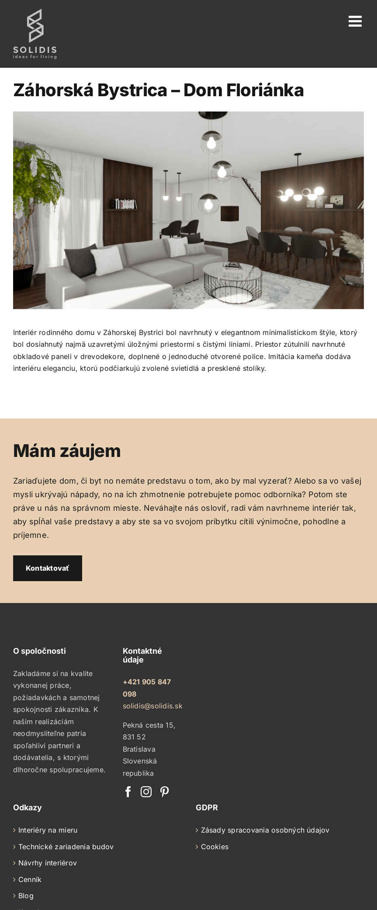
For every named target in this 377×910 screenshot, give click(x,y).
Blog (26, 895)
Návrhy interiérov (47, 862)
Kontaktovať (47, 568)
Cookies (215, 846)
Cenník (30, 879)
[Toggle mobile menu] (356, 20)
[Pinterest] (164, 791)
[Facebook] (128, 791)
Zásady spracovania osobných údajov (265, 830)
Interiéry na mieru (47, 830)
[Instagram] (146, 791)
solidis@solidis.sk (153, 705)
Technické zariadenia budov (66, 846)
